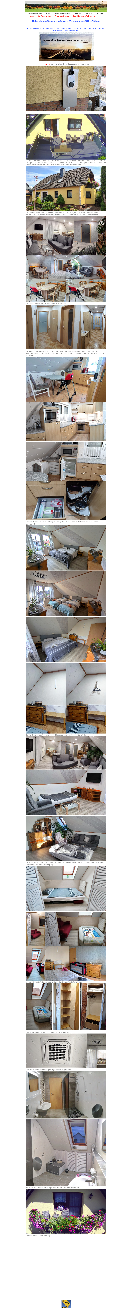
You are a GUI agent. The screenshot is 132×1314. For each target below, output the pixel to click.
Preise (48, 13)
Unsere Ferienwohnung (35, 13)
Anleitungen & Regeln (62, 16)
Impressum (89, 13)
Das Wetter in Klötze (44, 16)
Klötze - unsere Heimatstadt (62, 13)
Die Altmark (78, 13)
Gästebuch (100, 13)
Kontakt (31, 16)
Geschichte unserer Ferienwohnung (84, 16)
